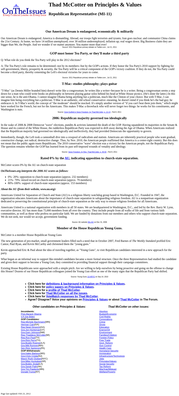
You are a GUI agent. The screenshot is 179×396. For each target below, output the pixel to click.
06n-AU (91, 222)
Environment (105, 332)
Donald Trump (28, 371)
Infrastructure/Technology (112, 356)
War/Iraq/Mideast (108, 369)
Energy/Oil (104, 329)
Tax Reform (105, 366)
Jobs (101, 358)
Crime (102, 322)
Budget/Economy (108, 314)
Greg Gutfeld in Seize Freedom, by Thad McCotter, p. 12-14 (87, 112)
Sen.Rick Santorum (31, 348)
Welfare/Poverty (107, 371)
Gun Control (105, 345)
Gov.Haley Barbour (30, 353)
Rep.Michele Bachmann (33, 322)
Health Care (105, 348)
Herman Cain (27, 324)
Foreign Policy (106, 337)
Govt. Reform (106, 343)
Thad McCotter (129, 299)
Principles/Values (108, 361)
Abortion (103, 311)
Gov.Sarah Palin (29, 366)
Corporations (105, 319)
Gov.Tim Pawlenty (30, 369)
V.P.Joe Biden (28, 316)
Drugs (102, 324)
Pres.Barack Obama (31, 314)
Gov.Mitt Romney (29, 345)
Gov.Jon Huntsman (30, 329)
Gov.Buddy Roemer (31, 343)
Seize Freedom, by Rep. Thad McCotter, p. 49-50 (87, 152)
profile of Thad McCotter (64, 290)
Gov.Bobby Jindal (30, 364)
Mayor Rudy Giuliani (31, 358)
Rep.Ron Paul (28, 337)
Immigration (105, 353)
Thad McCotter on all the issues (66, 293)
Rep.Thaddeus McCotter (33, 335)
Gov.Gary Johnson (30, 332)
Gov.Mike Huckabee (31, 361)
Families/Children (108, 335)
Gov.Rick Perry (28, 340)
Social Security (106, 364)
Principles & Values (95, 299)
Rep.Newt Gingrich (30, 327)
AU (67, 158)
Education (104, 327)
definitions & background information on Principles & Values (85, 283)
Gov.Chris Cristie (29, 356)
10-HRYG (91, 277)
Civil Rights (105, 316)
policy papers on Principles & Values (70, 286)
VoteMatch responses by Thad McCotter (72, 296)
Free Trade (104, 340)
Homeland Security (109, 350)
